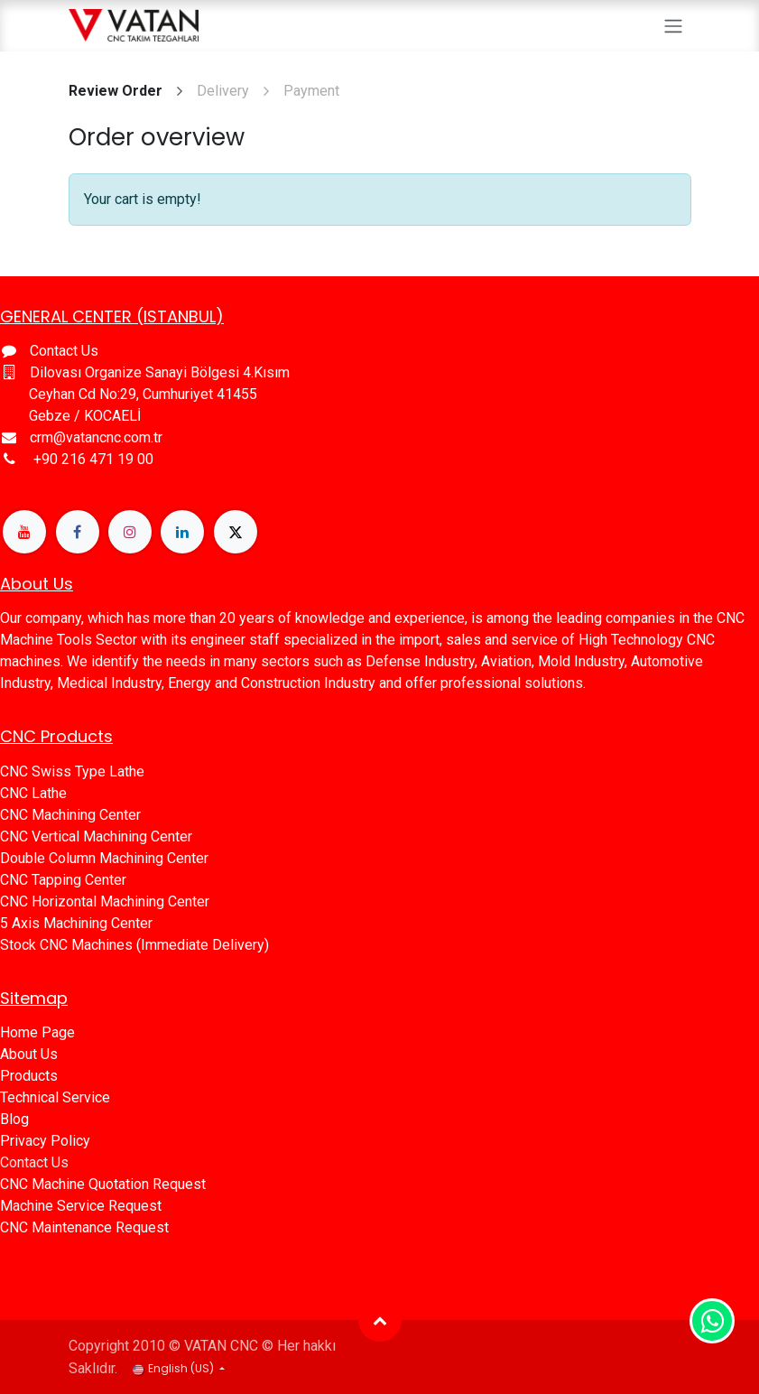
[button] (380, 1320)
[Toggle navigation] (673, 25)
